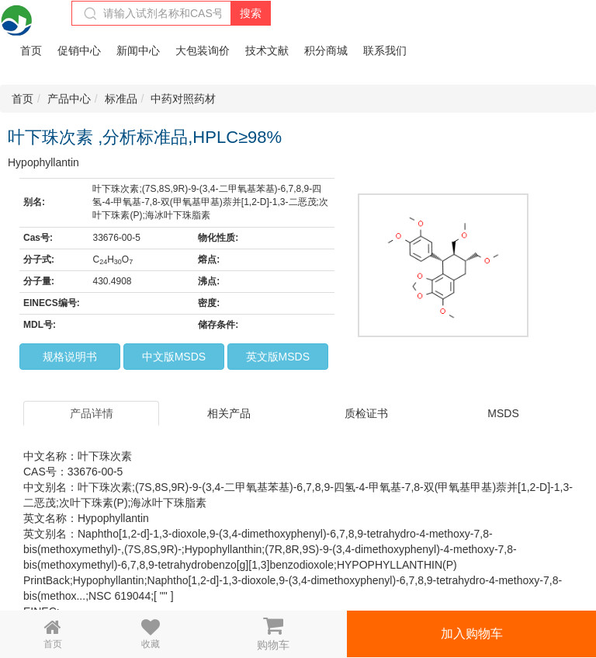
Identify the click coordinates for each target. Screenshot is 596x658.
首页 (31, 50)
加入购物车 (472, 633)
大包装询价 (202, 50)
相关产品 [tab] (229, 413)
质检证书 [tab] (366, 413)
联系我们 (385, 50)
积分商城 (326, 50)
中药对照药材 (183, 98)
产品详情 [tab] (91, 413)
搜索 (251, 13)
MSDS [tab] (502, 413)
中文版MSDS (174, 356)
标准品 (121, 98)
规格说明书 (70, 356)
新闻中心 (138, 50)
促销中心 (79, 50)
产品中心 (69, 98)
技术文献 (267, 50)
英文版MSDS (278, 356)
